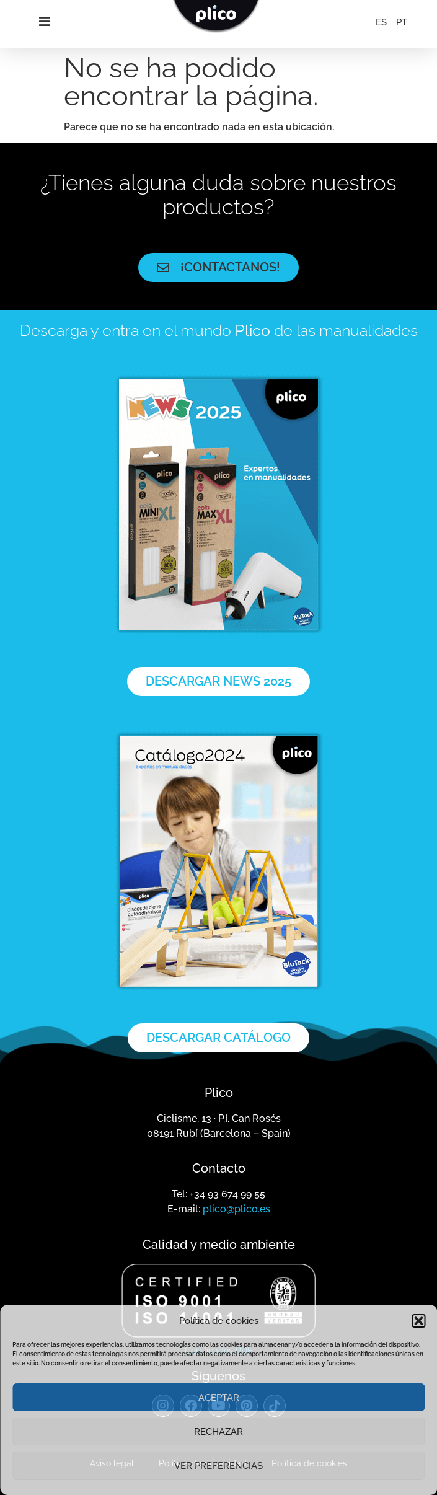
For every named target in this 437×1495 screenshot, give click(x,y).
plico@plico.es (236, 1209)
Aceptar (218, 1397)
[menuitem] (381, 22)
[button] (418, 1321)
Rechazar (218, 1431)
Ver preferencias (218, 1465)
